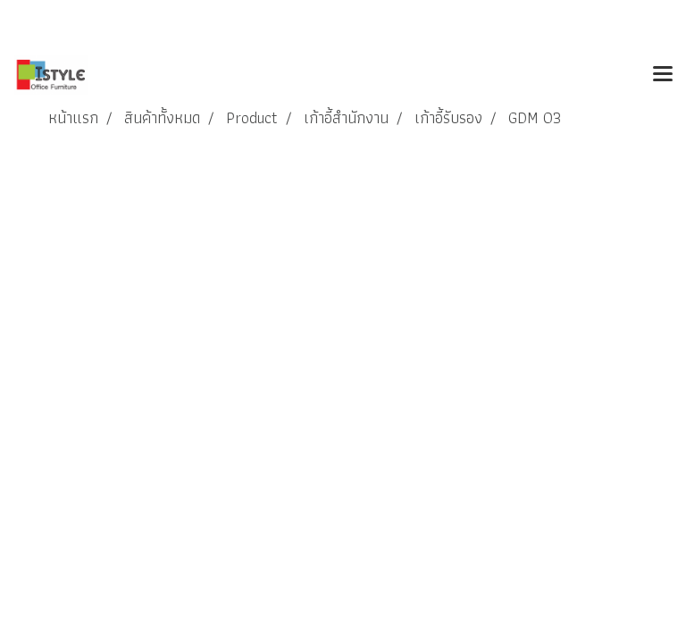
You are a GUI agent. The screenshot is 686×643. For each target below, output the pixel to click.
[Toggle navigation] (662, 75)
